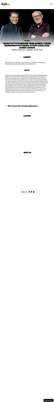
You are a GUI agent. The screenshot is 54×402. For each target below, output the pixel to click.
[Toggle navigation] (51, 4)
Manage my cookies (48, 400)
